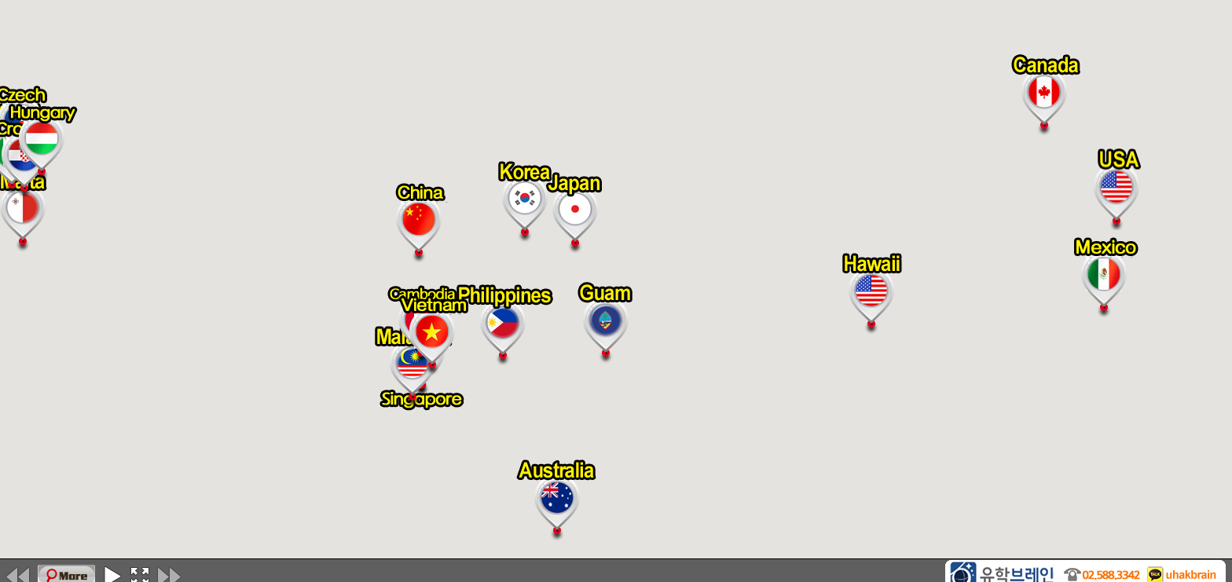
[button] (525, 202)
